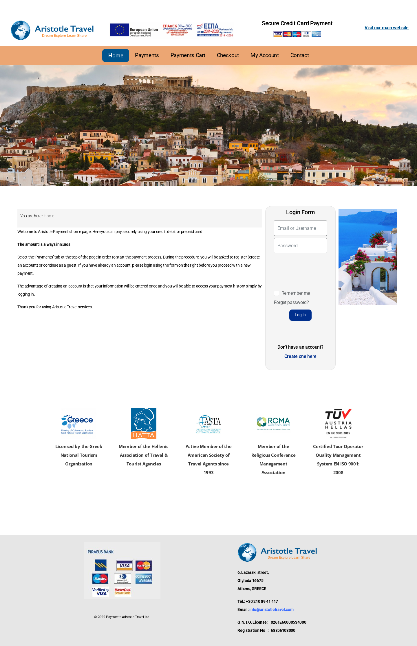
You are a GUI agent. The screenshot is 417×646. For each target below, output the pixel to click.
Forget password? (291, 302)
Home (115, 55)
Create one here (300, 356)
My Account (264, 55)
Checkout (228, 55)
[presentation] (302, 267)
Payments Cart (188, 55)
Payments (147, 55)
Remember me (295, 293)
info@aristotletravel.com (271, 609)
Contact (299, 55)
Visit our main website (387, 27)
